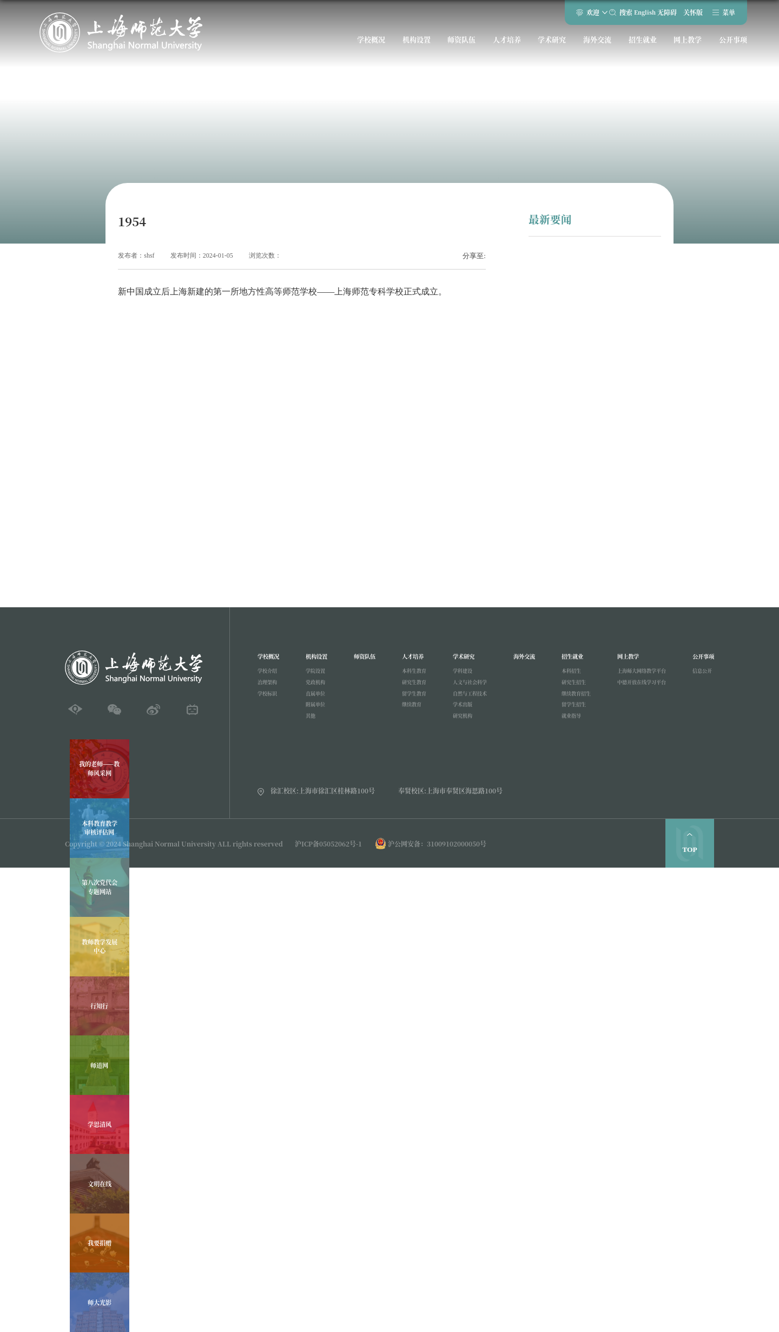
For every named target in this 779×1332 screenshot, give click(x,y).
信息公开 (700, 674)
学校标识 (269, 700)
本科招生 (565, 674)
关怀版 (686, 14)
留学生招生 (568, 713)
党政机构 (315, 687)
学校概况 (373, 44)
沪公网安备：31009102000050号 (437, 843)
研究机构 (457, 726)
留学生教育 (410, 700)
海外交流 (596, 44)
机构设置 (417, 44)
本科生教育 (410, 674)
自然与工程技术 (466, 700)
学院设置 (315, 674)
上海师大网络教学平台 (638, 674)
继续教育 (407, 713)
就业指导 (565, 726)
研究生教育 (410, 687)
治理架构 (269, 687)
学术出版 (457, 713)
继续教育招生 (571, 700)
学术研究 (552, 44)
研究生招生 (568, 687)
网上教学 (685, 44)
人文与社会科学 (466, 687)
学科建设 (457, 674)
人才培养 (507, 44)
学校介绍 (269, 674)
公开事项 (730, 44)
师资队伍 (462, 44)
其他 (309, 726)
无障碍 (661, 14)
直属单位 (315, 700)
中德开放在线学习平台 (638, 687)
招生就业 (641, 44)
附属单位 (315, 713)
